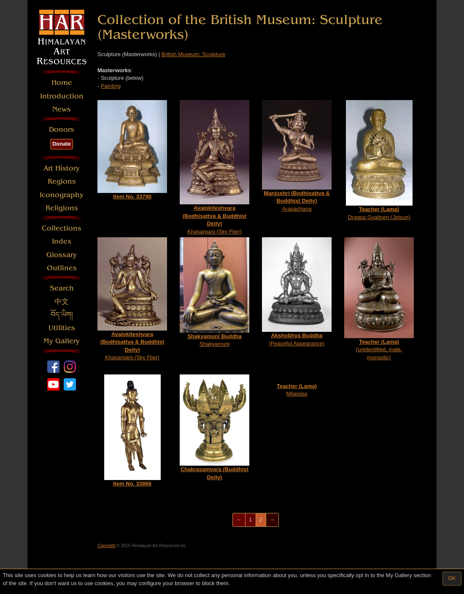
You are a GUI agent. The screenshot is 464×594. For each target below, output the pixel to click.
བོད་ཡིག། (62, 315)
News (61, 109)
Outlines (62, 268)
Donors (61, 129)
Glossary (61, 255)
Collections (61, 228)
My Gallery (61, 341)
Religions (62, 208)
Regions (62, 181)
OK (452, 578)
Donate (61, 144)
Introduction (62, 96)
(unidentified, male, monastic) (379, 299)
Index (62, 241)
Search (62, 288)
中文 (61, 302)
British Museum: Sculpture (193, 54)
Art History (61, 168)
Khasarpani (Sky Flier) (214, 167)
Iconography (62, 195)
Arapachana (297, 156)
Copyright (106, 545)
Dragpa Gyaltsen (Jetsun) (379, 160)
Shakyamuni (214, 292)
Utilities (62, 328)
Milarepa (297, 390)
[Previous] (238, 520)
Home (61, 83)
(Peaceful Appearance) (297, 292)
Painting (111, 86)
